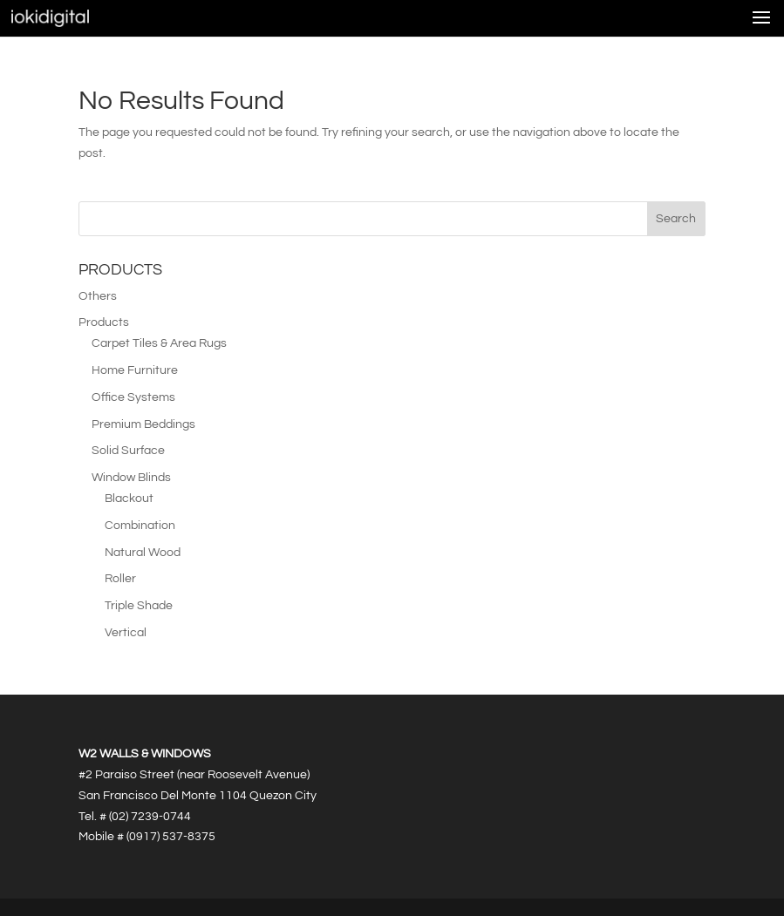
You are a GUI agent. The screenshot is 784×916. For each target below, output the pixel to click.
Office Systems (133, 397)
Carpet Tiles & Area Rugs (159, 343)
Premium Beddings (143, 424)
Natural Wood (143, 552)
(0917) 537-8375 (170, 837)
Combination (140, 525)
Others (97, 296)
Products (103, 322)
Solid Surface (128, 450)
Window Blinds (131, 478)
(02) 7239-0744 (150, 817)
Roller (120, 579)
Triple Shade (139, 606)
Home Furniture (135, 370)
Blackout (129, 498)
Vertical (126, 633)
